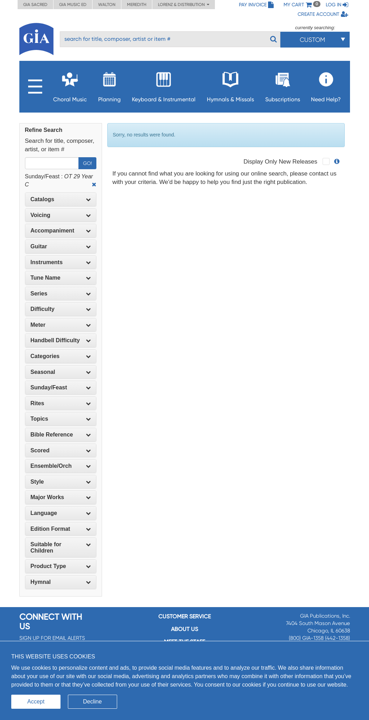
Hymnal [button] (61, 582)
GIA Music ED (73, 4)
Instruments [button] (61, 262)
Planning (109, 85)
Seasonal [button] (61, 372)
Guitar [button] (61, 246)
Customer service (184, 616)
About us (184, 629)
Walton (106, 4)
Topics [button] (61, 419)
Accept (36, 702)
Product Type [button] (61, 566)
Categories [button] (61, 356)
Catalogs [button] (61, 199)
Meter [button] (61, 325)
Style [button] (61, 482)
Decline (92, 702)
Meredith (136, 4)
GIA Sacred (35, 4)
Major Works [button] (61, 497)
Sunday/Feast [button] (61, 387)
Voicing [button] (61, 215)
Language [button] (61, 513)
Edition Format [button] (61, 529)
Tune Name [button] (61, 278)
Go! (87, 163)
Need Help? (326, 85)
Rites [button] (61, 403)
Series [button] (61, 294)
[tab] (60, 199)
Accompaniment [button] (61, 231)
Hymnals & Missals (230, 85)
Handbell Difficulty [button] (61, 340)
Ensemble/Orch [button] (61, 466)
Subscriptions (282, 85)
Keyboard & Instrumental (164, 85)
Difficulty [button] (61, 309)
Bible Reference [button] (61, 435)
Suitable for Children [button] (61, 547)
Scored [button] (61, 450)
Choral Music (70, 85)
